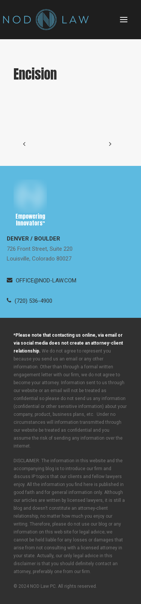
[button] (123, 19)
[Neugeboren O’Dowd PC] (46, 19)
